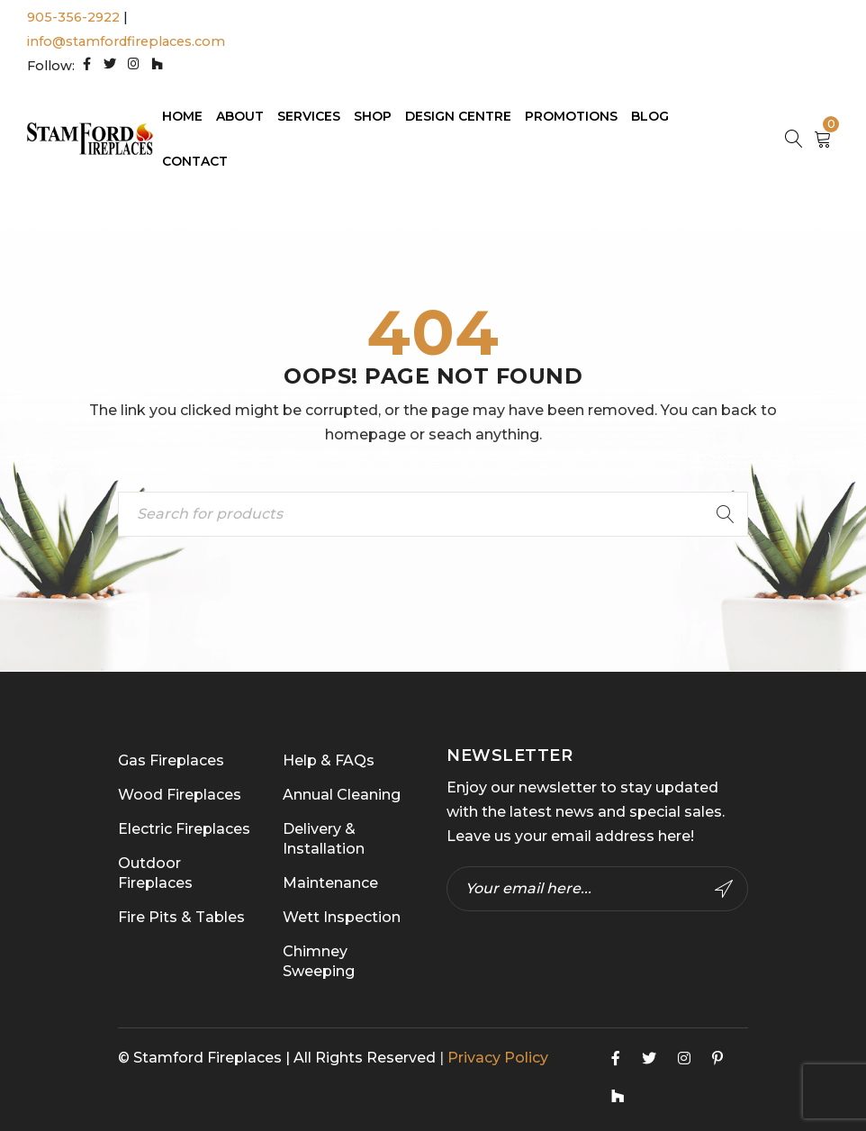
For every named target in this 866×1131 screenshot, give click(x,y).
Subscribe (724, 888)
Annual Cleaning (342, 794)
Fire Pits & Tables (181, 917)
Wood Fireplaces (179, 794)
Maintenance (330, 882)
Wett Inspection (342, 917)
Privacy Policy (497, 1057)
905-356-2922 (73, 17)
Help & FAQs (328, 760)
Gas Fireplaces (171, 760)
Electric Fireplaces (184, 828)
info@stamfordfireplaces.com (126, 41)
